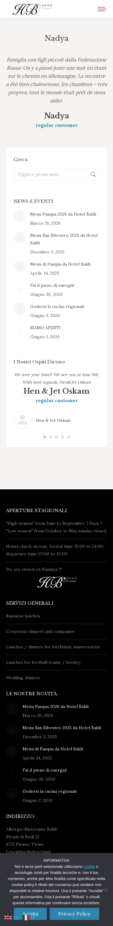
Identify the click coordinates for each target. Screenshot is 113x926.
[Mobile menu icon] (102, 9)
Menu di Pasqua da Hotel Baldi (60, 264)
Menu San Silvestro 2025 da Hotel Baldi (64, 239)
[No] (105, 890)
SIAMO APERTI (45, 327)
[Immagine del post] (20, 216)
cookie (89, 866)
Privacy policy (74, 914)
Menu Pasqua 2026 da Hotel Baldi (63, 214)
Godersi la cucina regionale (57, 306)
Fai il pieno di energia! (52, 285)
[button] (44, 436)
